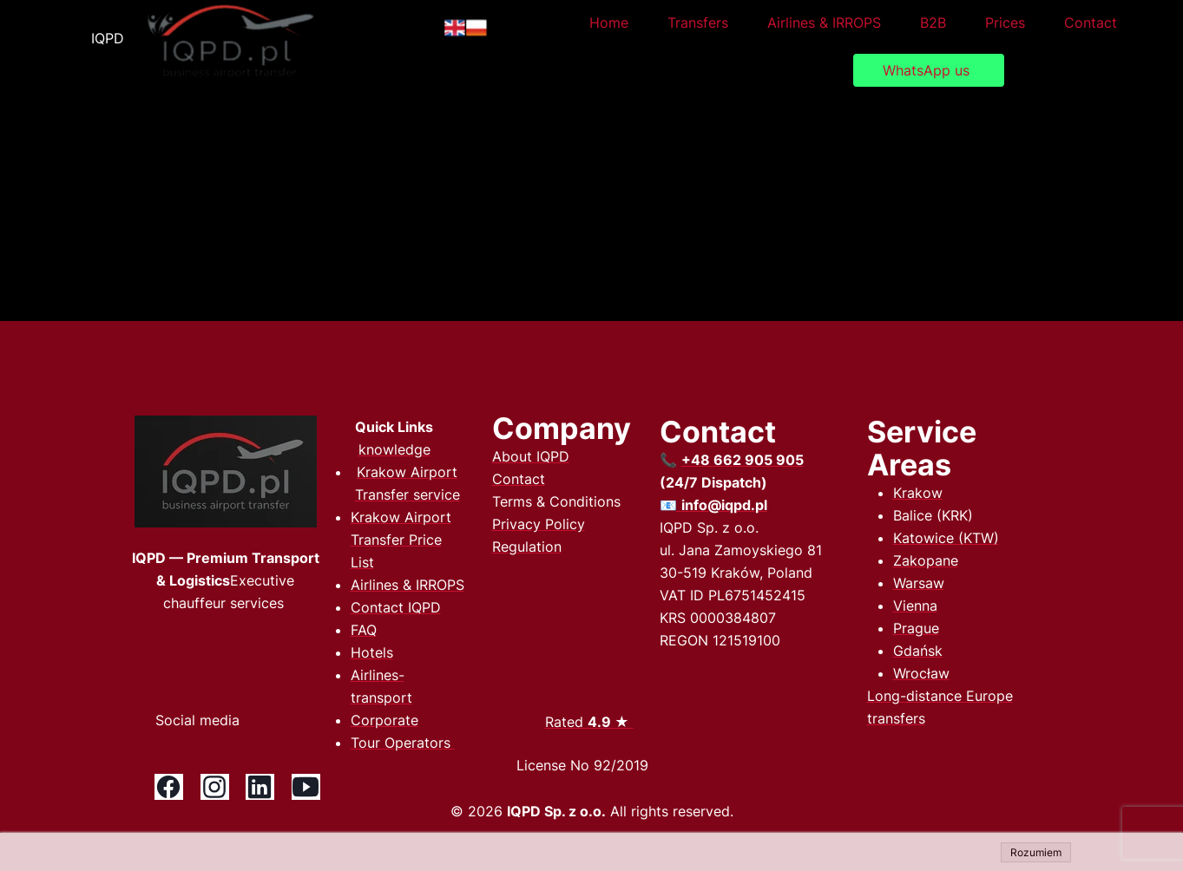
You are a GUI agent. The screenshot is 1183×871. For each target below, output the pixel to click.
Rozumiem (1035, 852)
